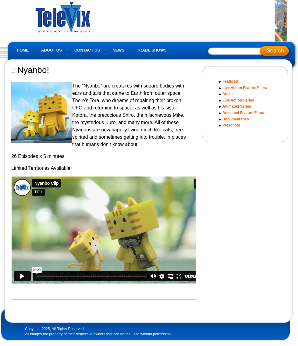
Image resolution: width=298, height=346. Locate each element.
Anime (228, 94)
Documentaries (235, 119)
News (118, 50)
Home (23, 50)
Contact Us (87, 50)
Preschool (231, 125)
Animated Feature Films (243, 113)
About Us (51, 50)
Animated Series (236, 106)
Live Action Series (238, 100)
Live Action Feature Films (244, 88)
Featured (230, 81)
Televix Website (77, 17)
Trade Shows (152, 50)
